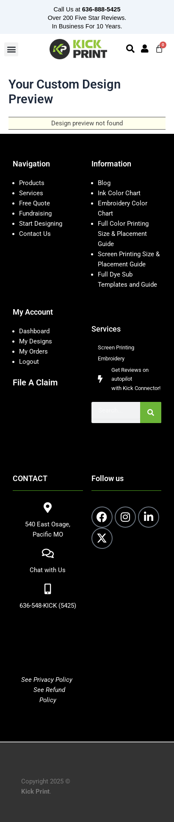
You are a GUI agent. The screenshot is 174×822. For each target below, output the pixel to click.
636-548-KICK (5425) (47, 605)
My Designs (35, 341)
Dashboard (34, 331)
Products (31, 183)
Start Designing (40, 223)
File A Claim (35, 382)
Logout (29, 361)
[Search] (150, 412)
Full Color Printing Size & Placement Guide (123, 234)
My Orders (33, 351)
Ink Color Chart (119, 193)
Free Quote (34, 203)
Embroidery (111, 358)
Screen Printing (116, 347)
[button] (11, 49)
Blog (104, 183)
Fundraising (35, 213)
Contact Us (35, 234)
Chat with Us (48, 570)
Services (31, 193)
